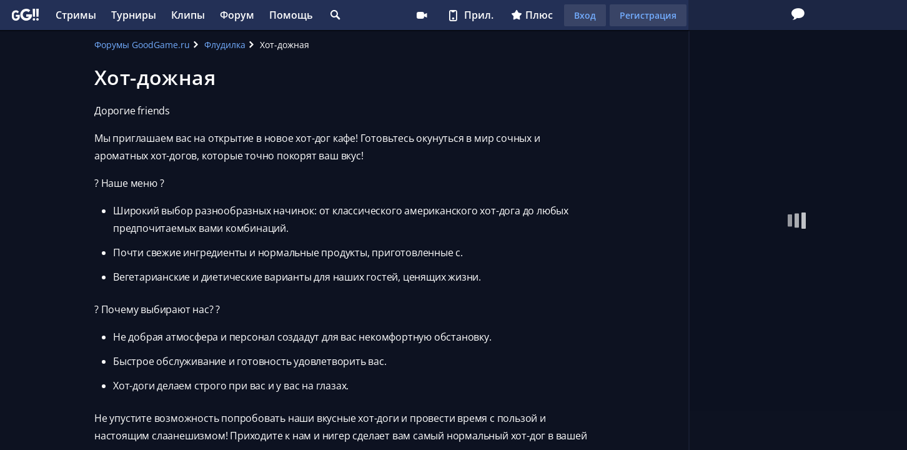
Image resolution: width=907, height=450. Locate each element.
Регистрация (648, 15)
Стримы (76, 15)
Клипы (188, 15)
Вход (585, 15)
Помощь (291, 15)
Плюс (532, 15)
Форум (237, 15)
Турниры (133, 15)
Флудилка (224, 45)
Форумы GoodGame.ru (142, 45)
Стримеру (422, 15)
